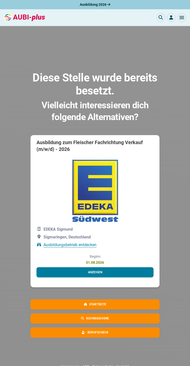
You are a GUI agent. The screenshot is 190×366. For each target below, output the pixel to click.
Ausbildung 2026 (95, 5)
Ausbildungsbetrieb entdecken (70, 244)
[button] (182, 17)
